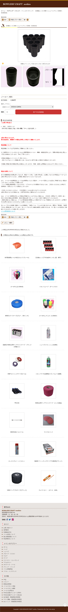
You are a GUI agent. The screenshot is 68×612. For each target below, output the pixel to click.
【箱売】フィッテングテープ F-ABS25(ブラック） (48, 461)
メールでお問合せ (9, 590)
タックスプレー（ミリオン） (16, 461)
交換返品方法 (7, 532)
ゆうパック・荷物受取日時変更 (13, 601)
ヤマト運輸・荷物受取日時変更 (13, 599)
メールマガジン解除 (9, 588)
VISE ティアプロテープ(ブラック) (17, 490)
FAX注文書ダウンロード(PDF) (12, 592)
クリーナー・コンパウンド (11, 560)
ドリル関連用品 (8, 569)
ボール (5, 547)
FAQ (5, 579)
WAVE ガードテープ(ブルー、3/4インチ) (17, 315)
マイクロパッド (48, 432)
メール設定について (9, 534)
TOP (65, 605)
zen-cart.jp (52, 609)
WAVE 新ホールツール (16, 432)
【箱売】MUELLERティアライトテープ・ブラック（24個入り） (17, 346)
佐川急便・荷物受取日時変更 (12, 597)
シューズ (6, 551)
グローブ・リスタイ (9, 553)
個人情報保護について (10, 536)
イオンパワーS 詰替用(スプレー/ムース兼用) (48, 374)
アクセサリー (7, 562)
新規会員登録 (7, 584)
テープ (5, 558)
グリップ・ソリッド (9, 567)
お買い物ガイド (8, 528)
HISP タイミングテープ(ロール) (17, 374)
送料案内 (6, 530)
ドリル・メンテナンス (10, 571)
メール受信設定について (8, 211)
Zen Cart (46, 609)
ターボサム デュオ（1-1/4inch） (48, 315)
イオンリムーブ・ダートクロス (48, 286)
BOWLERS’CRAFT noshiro (30, 609)
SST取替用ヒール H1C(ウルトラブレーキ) (17, 257)
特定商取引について (9, 539)
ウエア (5, 556)
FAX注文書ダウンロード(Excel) (13, 595)
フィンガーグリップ (27, 11)
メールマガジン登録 (9, 586)
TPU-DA (17, 403)
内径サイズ (5, 107)
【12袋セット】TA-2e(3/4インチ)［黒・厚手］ (48, 257)
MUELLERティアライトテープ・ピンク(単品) (48, 403)
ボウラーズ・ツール (9, 564)
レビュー (6, 581)
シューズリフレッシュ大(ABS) (48, 345)
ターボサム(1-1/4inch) (17, 286)
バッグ (5, 549)
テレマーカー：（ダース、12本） (48, 490)
